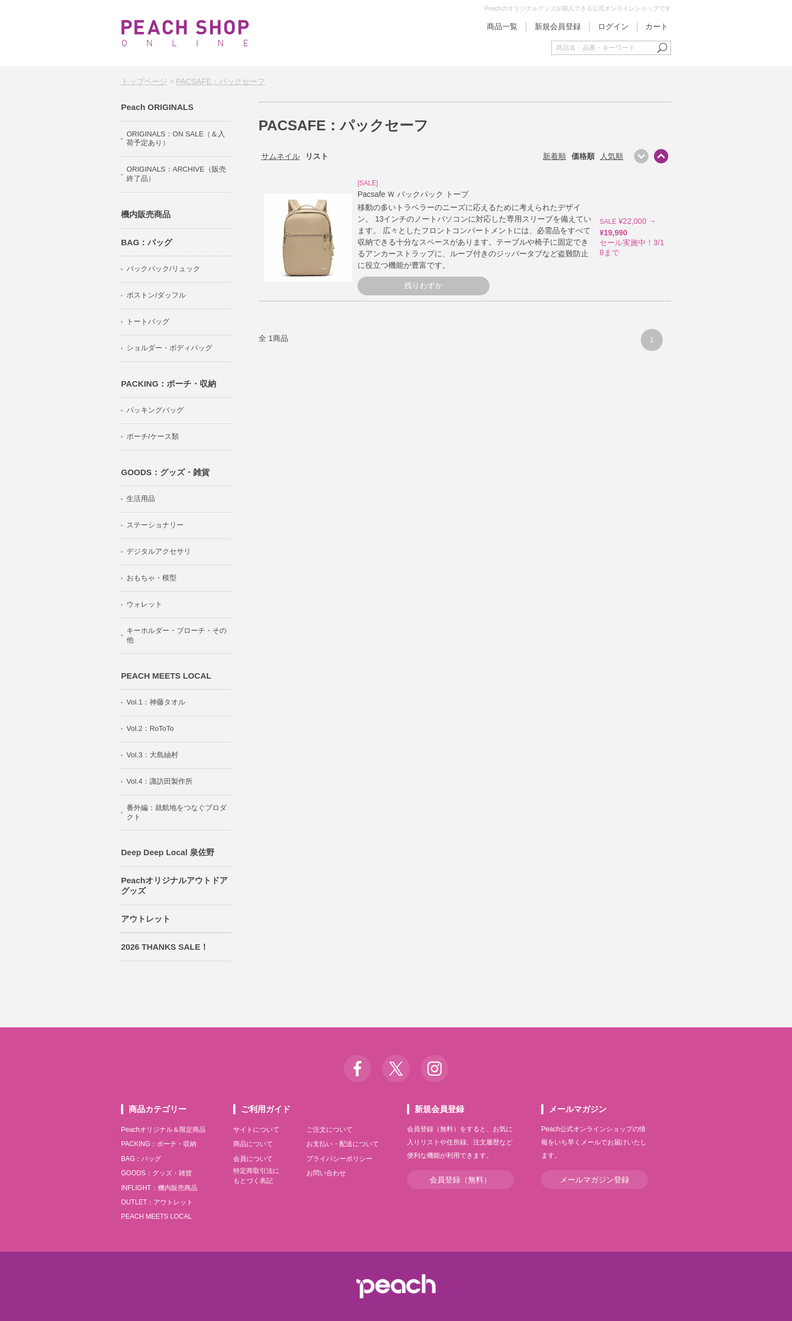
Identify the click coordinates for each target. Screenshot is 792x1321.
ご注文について (329, 1129)
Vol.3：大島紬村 (152, 755)
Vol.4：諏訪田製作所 (160, 781)
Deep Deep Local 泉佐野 (168, 852)
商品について (253, 1144)
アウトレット (145, 918)
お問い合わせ (326, 1173)
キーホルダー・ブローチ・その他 (177, 635)
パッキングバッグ (155, 410)
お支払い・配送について (342, 1144)
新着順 (554, 156)
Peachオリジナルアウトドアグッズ (174, 886)
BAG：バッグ (146, 242)
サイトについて (256, 1129)
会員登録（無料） (460, 1179)
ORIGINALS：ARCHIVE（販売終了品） (176, 174)
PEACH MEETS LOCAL (166, 675)
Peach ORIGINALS (157, 107)
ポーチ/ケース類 (153, 436)
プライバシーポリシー (339, 1159)
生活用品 (141, 498)
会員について (253, 1159)
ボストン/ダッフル (156, 295)
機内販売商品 (145, 214)
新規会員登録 (558, 26)
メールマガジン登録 (594, 1179)
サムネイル (280, 156)
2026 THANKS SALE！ (164, 946)
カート (656, 26)
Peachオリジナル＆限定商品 (163, 1129)
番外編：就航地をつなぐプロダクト (177, 812)
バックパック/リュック (163, 269)
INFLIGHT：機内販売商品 (159, 1188)
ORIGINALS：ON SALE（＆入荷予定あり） (176, 138)
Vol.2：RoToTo (150, 728)
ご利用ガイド (265, 1109)
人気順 (611, 156)
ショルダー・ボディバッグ (169, 348)
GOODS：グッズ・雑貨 (165, 472)
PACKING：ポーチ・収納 (168, 383)
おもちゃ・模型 (152, 578)
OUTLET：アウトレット (157, 1202)
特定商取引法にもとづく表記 (256, 1176)
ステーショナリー (155, 525)
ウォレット (144, 604)
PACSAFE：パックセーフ (220, 81)
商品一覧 (502, 26)
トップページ (144, 81)
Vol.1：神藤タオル (156, 702)
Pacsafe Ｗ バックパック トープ (413, 194)
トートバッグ (148, 321)
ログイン (613, 26)
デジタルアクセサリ (159, 551)
